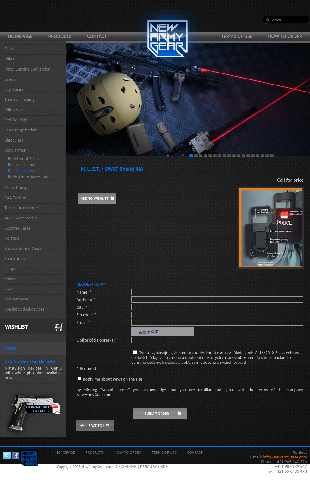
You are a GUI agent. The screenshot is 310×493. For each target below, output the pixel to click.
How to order (285, 36)
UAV (8, 289)
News (10, 348)
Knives (10, 278)
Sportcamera (16, 258)
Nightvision (14, 89)
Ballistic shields (21, 171)
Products (59, 36)
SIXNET (164, 466)
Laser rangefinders (20, 130)
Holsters (11, 238)
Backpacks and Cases (23, 248)
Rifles (9, 59)
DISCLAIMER (126, 466)
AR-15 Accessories (20, 218)
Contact (97, 36)
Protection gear (18, 187)
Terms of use (236, 36)
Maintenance (16, 299)
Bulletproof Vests (23, 158)
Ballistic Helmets (22, 164)
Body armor (15, 150)
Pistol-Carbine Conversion (27, 69)
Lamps (10, 268)
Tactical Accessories (22, 207)
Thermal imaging (19, 99)
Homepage (20, 36)
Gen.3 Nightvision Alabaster (30, 361)
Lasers (10, 79)
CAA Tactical (15, 197)
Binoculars (13, 140)
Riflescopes (14, 109)
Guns (9, 49)
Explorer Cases (17, 228)
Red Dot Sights (17, 119)
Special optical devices (24, 309)
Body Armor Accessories (29, 177)
